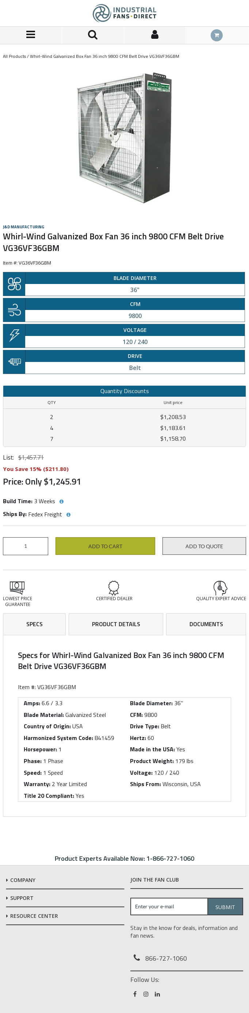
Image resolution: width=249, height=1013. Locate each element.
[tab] (124, 725)
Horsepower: (40, 749)
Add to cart (105, 546)
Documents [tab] (206, 624)
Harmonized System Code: (58, 737)
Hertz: (138, 737)
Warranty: (37, 784)
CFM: (136, 714)
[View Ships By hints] (68, 515)
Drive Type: (144, 726)
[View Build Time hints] (61, 502)
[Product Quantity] (25, 546)
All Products (14, 56)
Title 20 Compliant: (49, 795)
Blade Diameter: (151, 703)
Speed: (33, 772)
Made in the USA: (152, 749)
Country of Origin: (47, 726)
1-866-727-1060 (170, 858)
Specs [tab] (34, 624)
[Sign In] (155, 35)
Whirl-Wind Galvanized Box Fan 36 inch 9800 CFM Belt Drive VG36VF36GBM (104, 56)
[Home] (124, 13)
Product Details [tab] (116, 624)
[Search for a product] (93, 35)
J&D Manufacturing (23, 227)
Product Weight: (152, 760)
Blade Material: (44, 714)
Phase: (33, 760)
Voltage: (141, 772)
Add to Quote (204, 546)
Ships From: (145, 784)
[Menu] (31, 35)
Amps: (32, 703)
